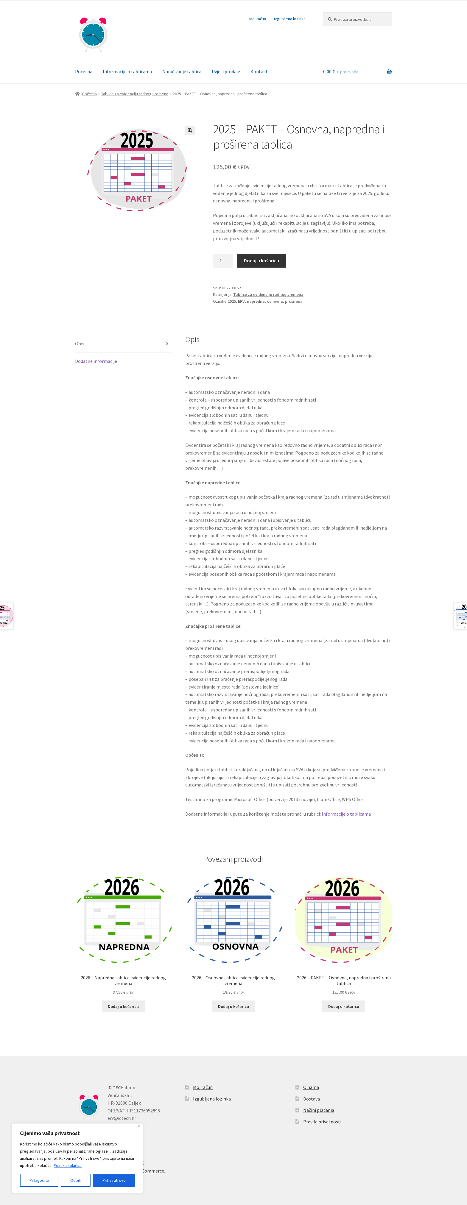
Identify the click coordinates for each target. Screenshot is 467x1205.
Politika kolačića (68, 1165)
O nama (311, 1087)
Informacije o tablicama (127, 71)
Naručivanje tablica (181, 71)
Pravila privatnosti (322, 1122)
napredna (256, 301)
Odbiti (75, 1180)
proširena (294, 301)
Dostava (311, 1099)
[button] (190, 130)
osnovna (275, 301)
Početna (83, 71)
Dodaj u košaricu (261, 260)
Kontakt (259, 71)
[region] (77, 1158)
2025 (232, 301)
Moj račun (257, 18)
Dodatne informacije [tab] (96, 361)
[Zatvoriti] (139, 1126)
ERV (241, 301)
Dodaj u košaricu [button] (123, 1006)
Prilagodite (39, 1180)
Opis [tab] (79, 343)
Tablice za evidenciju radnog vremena (134, 93)
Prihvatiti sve (114, 1180)
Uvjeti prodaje (226, 71)
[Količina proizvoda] (223, 261)
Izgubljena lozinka (290, 18)
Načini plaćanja (318, 1110)
